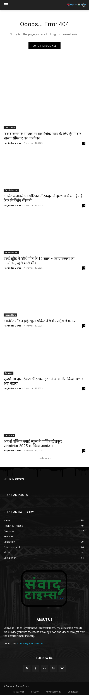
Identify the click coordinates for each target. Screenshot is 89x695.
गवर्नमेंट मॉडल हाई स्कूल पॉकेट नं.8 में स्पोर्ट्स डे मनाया (40, 321)
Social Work (10, 127)
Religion (8, 373)
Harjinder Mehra (12, 143)
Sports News (10, 315)
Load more (44, 458)
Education (9, 435)
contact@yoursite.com (30, 643)
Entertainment (11, 190)
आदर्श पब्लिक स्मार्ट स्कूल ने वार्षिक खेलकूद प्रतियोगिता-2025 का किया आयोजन (33, 443)
